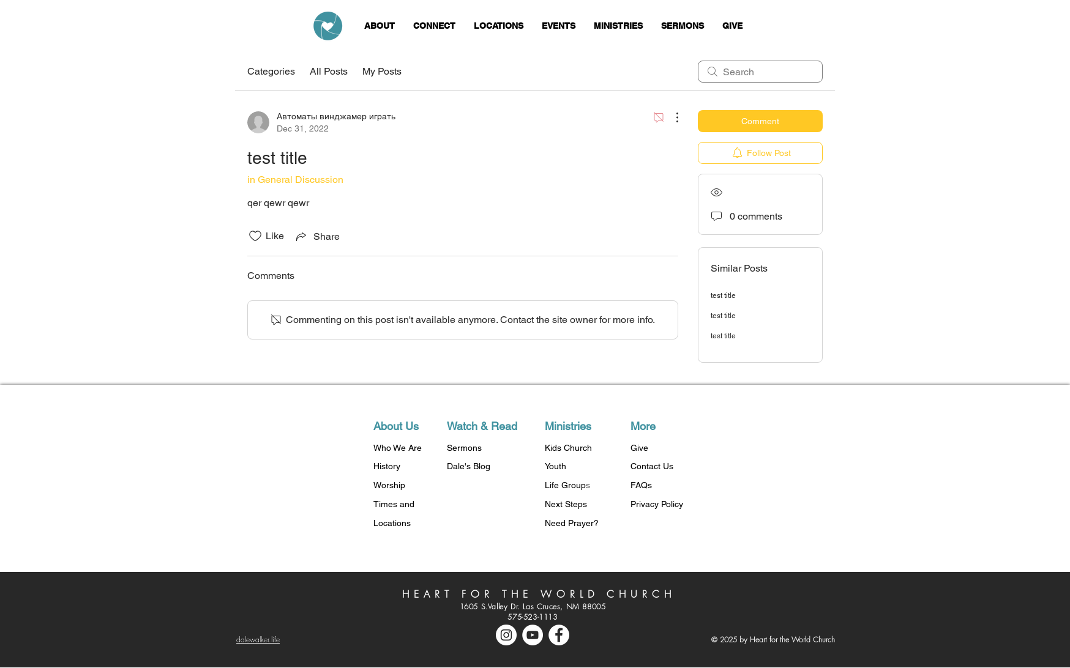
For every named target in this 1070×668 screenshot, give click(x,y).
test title (723, 295)
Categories (271, 71)
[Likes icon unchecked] (255, 236)
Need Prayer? (572, 523)
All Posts (329, 71)
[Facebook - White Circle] (558, 635)
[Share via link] (317, 236)
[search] (760, 72)
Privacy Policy (656, 504)
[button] (379, 26)
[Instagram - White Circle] (506, 635)
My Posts (382, 71)
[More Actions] (671, 117)
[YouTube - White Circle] (532, 635)
